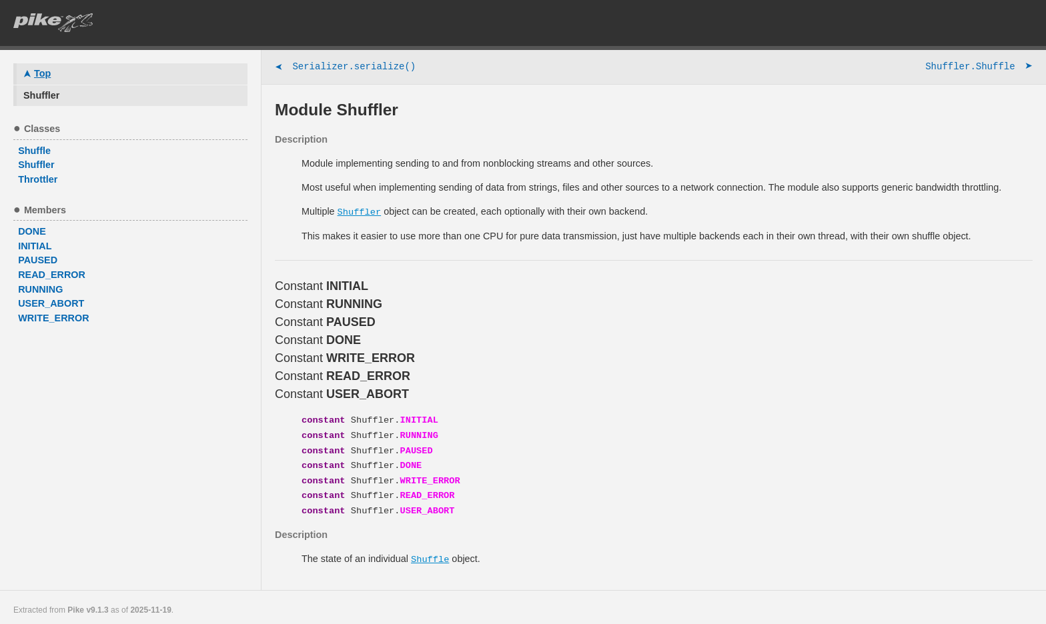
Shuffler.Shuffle (979, 68)
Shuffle (430, 553)
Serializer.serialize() (345, 68)
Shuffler (360, 211)
